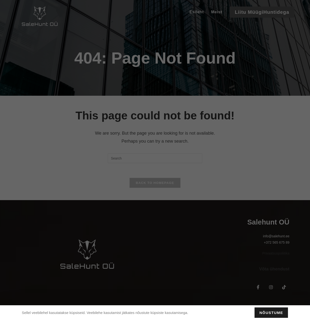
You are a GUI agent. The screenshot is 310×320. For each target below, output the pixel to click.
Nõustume (271, 313)
